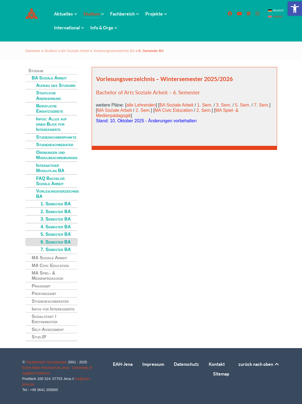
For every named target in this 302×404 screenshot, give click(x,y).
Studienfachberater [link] (54, 144)
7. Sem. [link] (261, 105)
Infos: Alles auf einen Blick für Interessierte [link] (51, 124)
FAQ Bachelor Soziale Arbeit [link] (50, 181)
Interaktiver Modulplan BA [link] (50, 168)
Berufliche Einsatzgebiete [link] (49, 108)
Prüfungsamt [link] (44, 293)
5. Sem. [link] (242, 105)
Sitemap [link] (221, 373)
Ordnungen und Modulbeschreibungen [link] (57, 155)
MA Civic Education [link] (50, 265)
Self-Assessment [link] (48, 329)
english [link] (275, 16)
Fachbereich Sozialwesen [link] (47, 362)
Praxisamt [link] (41, 286)
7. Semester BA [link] (56, 249)
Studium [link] (51, 51)
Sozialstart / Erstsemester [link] (45, 319)
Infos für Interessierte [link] (53, 309)
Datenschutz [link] (186, 364)
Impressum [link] (153, 364)
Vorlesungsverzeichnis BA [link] (114, 51)
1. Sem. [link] (204, 105)
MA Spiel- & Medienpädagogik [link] (48, 276)
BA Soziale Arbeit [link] (75, 51)
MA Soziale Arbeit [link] (49, 257)
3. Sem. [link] (223, 105)
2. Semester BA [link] (56, 211)
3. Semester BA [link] (56, 219)
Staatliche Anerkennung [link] (48, 95)
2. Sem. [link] (143, 110)
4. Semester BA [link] (56, 226)
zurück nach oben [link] (259, 364)
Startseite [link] (32, 51)
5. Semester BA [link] (56, 234)
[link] (295, 8)
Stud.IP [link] (39, 337)
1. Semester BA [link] (56, 203)
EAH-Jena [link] (123, 364)
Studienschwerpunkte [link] (56, 137)
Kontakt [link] (217, 364)
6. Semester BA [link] (56, 242)
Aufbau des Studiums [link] (56, 85)
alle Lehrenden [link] (141, 105)
